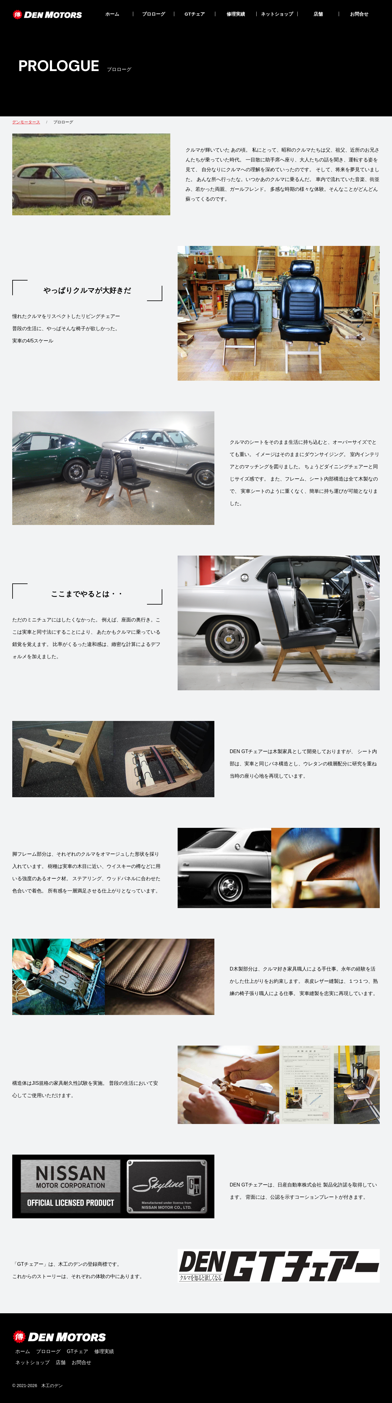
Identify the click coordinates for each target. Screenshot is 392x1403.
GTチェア (195, 14)
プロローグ (153, 14)
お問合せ (359, 14)
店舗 (318, 14)
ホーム (112, 14)
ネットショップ (277, 14)
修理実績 (236, 14)
